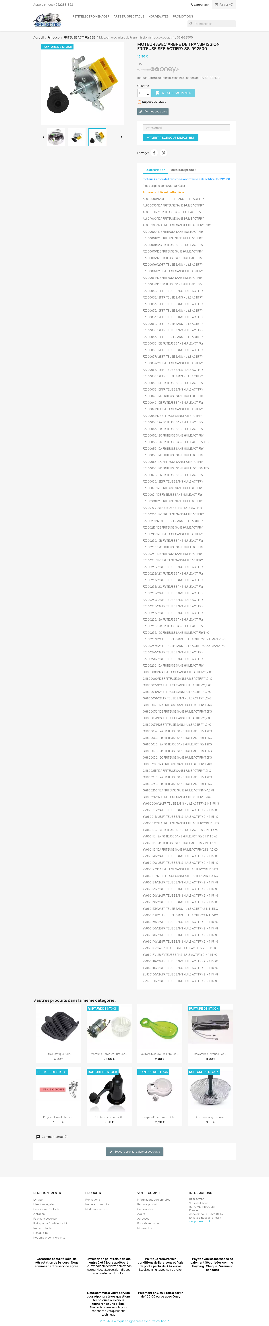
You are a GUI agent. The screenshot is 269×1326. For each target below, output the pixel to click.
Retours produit (147, 1204)
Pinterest (163, 152)
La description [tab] (155, 170)
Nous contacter (43, 1228)
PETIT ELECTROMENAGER (91, 16)
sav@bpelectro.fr (200, 1221)
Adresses (143, 1218)
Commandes (145, 1209)
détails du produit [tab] (183, 170)
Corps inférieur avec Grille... (159, 1117)
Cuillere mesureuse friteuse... (160, 1054)
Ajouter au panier (173, 93)
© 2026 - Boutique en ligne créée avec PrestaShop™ (134, 1321)
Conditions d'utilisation (47, 1209)
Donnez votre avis (153, 112)
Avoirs (141, 1214)
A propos (39, 1214)
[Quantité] (141, 93)
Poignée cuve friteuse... (58, 1117)
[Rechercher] (211, 23)
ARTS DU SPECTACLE (129, 16)
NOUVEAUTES (158, 16)
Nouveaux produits (97, 1204)
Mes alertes (144, 1228)
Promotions (92, 1199)
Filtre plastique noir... (59, 1054)
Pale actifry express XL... (109, 1117)
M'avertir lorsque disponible (171, 138)
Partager (154, 152)
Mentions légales (44, 1204)
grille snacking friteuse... (210, 1117)
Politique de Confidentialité (50, 1223)
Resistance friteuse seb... (210, 1054)
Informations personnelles (153, 1199)
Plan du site (40, 1233)
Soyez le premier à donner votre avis (134, 1152)
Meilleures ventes (96, 1209)
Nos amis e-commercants (49, 1237)
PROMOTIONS (183, 16)
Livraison (38, 1199)
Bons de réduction (148, 1223)
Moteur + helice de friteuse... (109, 1054)
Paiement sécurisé (45, 1218)
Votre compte (149, 1193)
